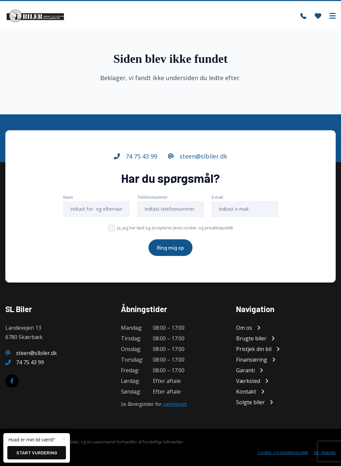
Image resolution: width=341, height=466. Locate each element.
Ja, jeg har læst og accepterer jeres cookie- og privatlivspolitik (175, 228)
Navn (68, 197)
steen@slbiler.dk (197, 156)
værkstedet (175, 404)
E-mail (217, 197)
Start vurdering (36, 452)
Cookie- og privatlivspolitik (283, 452)
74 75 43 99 (135, 156)
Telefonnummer (153, 197)
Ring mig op (170, 247)
